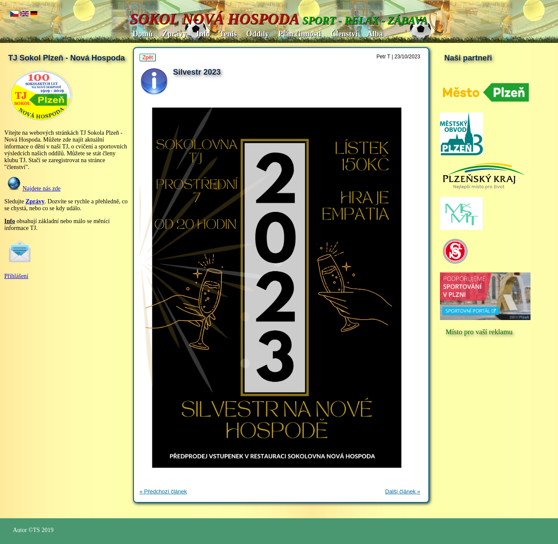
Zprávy (174, 34)
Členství (344, 34)
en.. (24, 14)
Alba (375, 34)
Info (203, 34)
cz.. (14, 14)
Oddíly (257, 34)
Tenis (228, 34)
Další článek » (402, 491)
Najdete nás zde (42, 188)
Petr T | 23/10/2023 (398, 57)
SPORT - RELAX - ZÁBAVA (365, 20)
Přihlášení (16, 276)
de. (34, 14)
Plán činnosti (299, 34)
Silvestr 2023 (197, 72)
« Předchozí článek (163, 491)
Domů (143, 34)
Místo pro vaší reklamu (479, 332)
